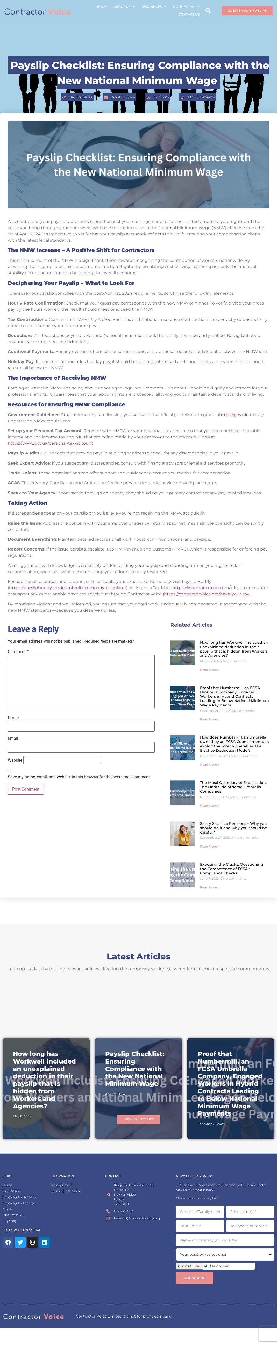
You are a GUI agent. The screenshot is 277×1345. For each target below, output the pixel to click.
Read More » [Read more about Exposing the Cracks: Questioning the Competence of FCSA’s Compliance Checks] (209, 887)
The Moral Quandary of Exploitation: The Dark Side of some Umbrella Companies (233, 787)
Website (15, 760)
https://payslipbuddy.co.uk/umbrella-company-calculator (67, 587)
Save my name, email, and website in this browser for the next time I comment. (79, 777)
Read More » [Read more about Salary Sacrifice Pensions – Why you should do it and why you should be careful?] (209, 846)
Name (13, 718)
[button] (208, 7)
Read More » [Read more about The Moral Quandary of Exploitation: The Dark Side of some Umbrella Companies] (209, 805)
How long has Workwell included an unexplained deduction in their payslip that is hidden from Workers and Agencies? (234, 649)
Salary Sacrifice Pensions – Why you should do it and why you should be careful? (233, 828)
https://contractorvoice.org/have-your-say (206, 593)
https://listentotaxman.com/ (201, 587)
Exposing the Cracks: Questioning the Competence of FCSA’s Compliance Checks (231, 869)
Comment (18, 652)
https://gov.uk (233, 414)
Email (13, 738)
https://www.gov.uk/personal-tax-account (50, 443)
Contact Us (189, 10)
